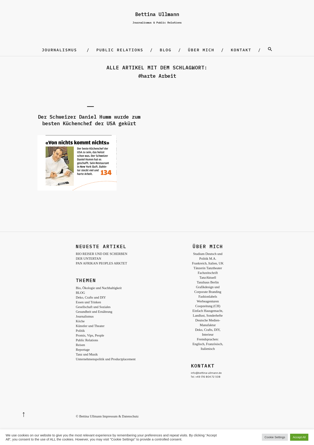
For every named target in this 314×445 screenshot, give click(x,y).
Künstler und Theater (90, 326)
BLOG (165, 49)
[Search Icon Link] (270, 49)
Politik (80, 330)
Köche (80, 321)
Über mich (201, 49)
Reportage (83, 349)
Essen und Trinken (88, 302)
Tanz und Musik (87, 354)
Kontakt (241, 49)
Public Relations (119, 49)
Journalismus (59, 49)
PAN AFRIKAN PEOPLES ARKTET (101, 263)
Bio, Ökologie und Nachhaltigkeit (99, 288)
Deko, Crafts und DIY (91, 297)
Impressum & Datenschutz (120, 416)
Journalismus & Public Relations (157, 22)
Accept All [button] (299, 437)
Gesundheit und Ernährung (94, 311)
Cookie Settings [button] (275, 437)
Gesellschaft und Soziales (93, 307)
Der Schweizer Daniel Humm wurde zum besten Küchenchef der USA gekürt (89, 120)
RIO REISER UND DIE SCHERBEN (101, 254)
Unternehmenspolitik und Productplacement (106, 359)
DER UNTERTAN (88, 258)
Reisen (80, 345)
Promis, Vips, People (90, 335)
